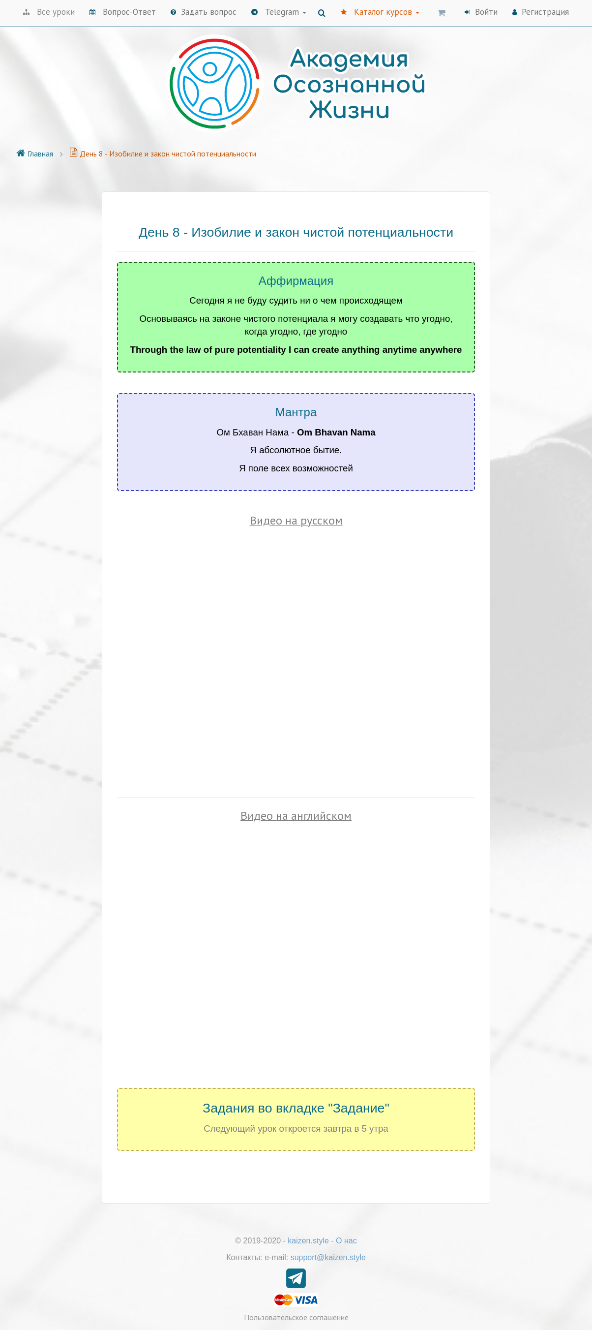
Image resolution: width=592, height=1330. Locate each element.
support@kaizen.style (328, 1257)
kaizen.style (308, 1241)
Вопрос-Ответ (122, 11)
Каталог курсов (380, 11)
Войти (481, 11)
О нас (346, 1241)
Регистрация (540, 11)
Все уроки (49, 11)
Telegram (278, 11)
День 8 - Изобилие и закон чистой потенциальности (162, 153)
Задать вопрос (204, 11)
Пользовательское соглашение (296, 1317)
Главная (34, 153)
